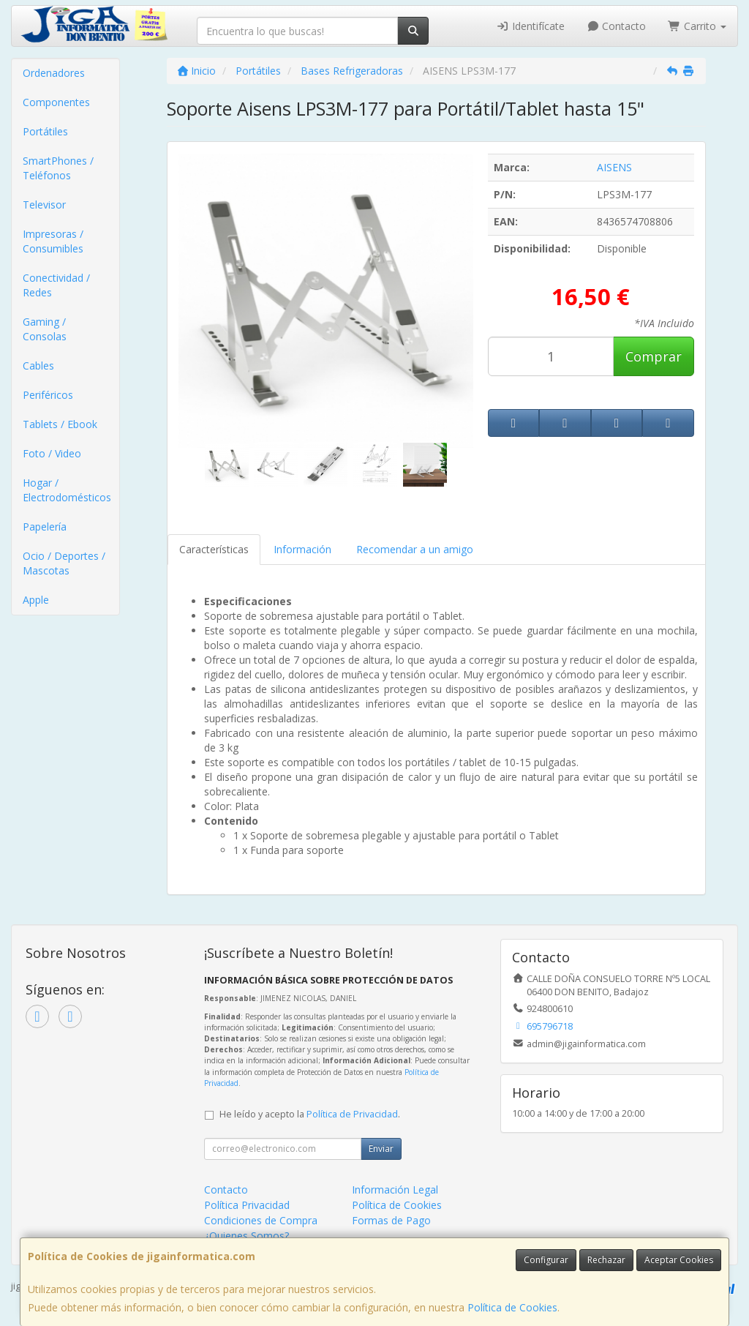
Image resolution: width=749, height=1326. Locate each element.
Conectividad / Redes (56, 285)
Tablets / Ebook (60, 424)
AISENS (614, 167)
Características (214, 549)
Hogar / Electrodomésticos (67, 490)
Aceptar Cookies (678, 1260)
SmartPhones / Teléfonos (58, 168)
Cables (38, 365)
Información (302, 549)
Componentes (56, 102)
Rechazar (606, 1260)
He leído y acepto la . (309, 1114)
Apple (36, 600)
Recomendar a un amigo (414, 549)
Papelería (45, 526)
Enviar (381, 1148)
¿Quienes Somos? (246, 1236)
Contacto (617, 26)
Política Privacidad (247, 1205)
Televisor (44, 204)
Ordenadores (54, 73)
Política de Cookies (512, 1307)
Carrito (697, 26)
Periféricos (48, 395)
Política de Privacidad (352, 1114)
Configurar (546, 1260)
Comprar (653, 356)
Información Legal (395, 1189)
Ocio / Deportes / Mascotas (64, 563)
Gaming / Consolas (45, 329)
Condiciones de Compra (260, 1220)
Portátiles (45, 131)
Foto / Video (52, 453)
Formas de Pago (391, 1220)
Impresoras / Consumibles (53, 241)
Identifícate (530, 26)
